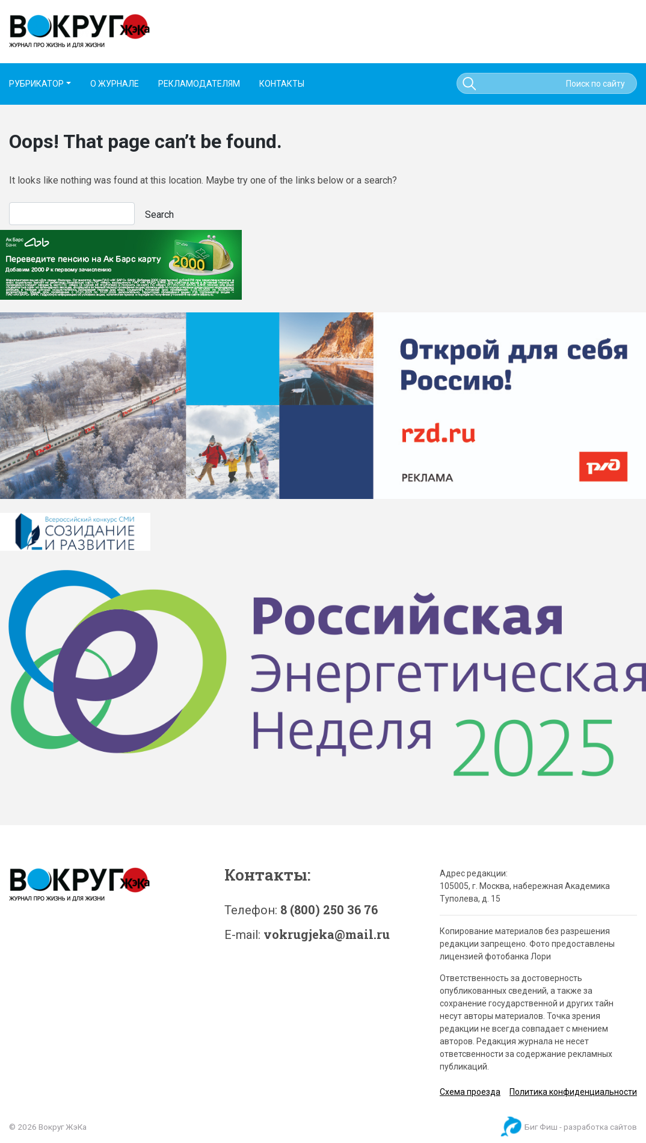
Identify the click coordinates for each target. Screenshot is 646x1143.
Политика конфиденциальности (573, 1092)
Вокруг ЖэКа (62, 1127)
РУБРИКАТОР (36, 83)
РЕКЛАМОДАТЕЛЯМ (199, 83)
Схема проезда (470, 1092)
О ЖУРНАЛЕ (114, 83)
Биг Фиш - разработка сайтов (580, 1127)
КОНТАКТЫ (281, 83)
